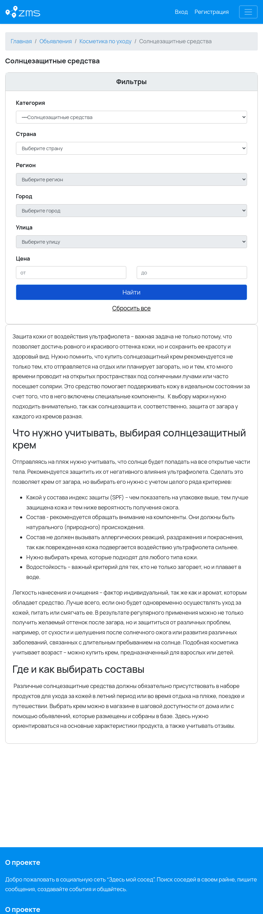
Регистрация (212, 12)
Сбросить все (131, 308)
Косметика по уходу (106, 41)
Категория (30, 103)
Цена (23, 258)
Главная (21, 41)
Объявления (55, 41)
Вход (181, 12)
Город (24, 196)
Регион (26, 165)
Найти (131, 292)
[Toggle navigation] (248, 12)
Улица (24, 227)
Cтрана (26, 134)
